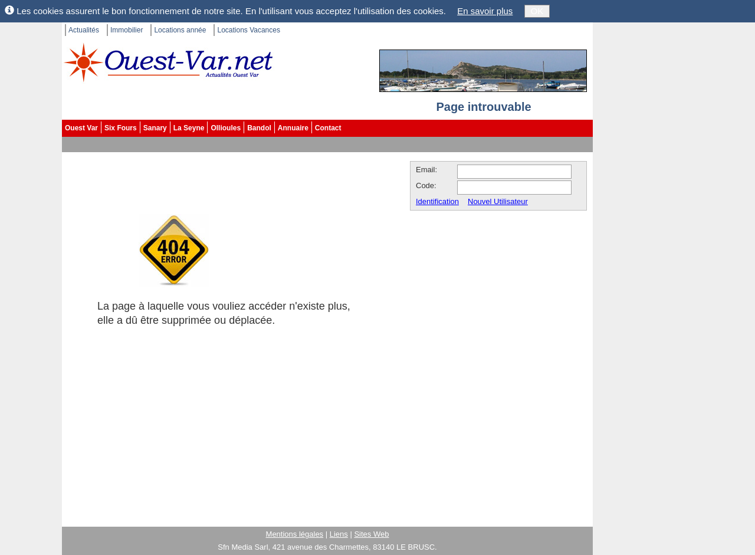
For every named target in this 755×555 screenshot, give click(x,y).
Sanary (155, 128)
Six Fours (120, 128)
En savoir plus (485, 11)
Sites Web (371, 534)
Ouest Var (81, 128)
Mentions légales (295, 534)
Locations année (180, 30)
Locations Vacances (248, 30)
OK (537, 11)
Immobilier (126, 30)
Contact (328, 128)
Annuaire (293, 128)
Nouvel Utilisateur (498, 201)
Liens (339, 534)
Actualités (83, 30)
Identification (437, 201)
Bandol (259, 128)
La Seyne (189, 128)
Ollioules (226, 128)
